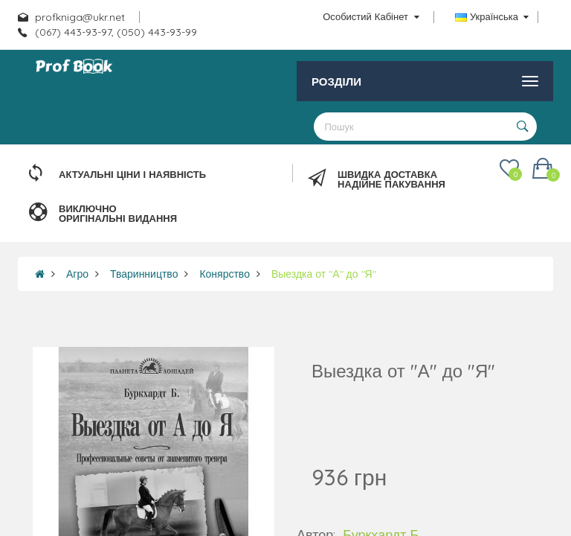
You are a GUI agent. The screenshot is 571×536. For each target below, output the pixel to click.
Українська (492, 16)
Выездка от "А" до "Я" (323, 274)
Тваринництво (144, 274)
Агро (77, 274)
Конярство (224, 274)
